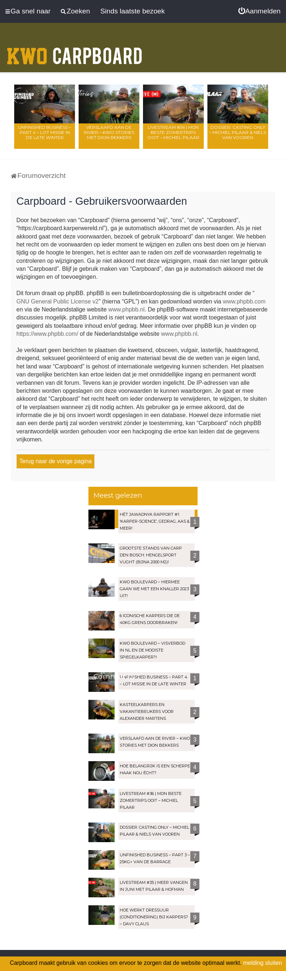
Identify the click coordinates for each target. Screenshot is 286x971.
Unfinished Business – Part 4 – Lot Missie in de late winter (44, 132)
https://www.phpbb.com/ (47, 334)
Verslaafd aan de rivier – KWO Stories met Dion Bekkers (109, 132)
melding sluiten (262, 963)
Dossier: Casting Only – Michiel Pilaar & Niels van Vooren (237, 132)
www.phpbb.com (244, 301)
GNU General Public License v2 (57, 301)
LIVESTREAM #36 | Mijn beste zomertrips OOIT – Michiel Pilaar (173, 132)
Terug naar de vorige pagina (55, 461)
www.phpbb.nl (126, 309)
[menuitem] (259, 11)
